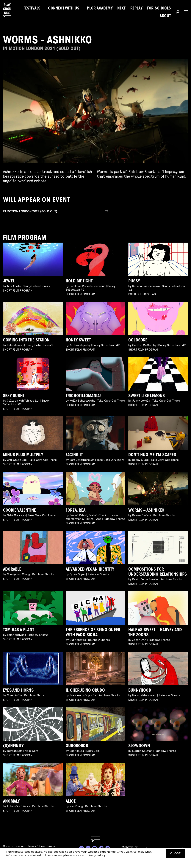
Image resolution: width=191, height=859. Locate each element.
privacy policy (95, 855)
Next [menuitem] (121, 8)
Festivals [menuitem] (32, 8)
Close (175, 853)
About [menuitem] (165, 16)
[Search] (177, 12)
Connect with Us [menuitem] (63, 8)
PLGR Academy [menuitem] (99, 8)
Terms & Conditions (41, 846)
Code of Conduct (14, 846)
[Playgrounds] (9, 10)
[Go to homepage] (95, 839)
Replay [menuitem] (136, 8)
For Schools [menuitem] (159, 8)
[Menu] (184, 11)
